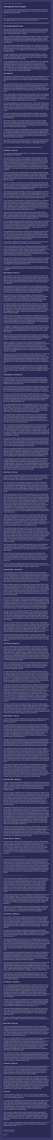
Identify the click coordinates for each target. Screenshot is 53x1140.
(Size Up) (13, 3)
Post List (5, 1134)
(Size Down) (19, 3)
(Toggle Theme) (7, 3)
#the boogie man (6, 1131)
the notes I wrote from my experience (34, 11)
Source (12, 1131)
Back (4, 1135)
